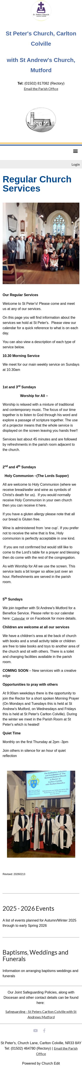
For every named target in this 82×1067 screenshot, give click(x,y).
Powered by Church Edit (41, 1063)
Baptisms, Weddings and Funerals (35, 955)
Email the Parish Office (41, 89)
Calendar (18, 618)
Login (76, 164)
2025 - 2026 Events (28, 908)
